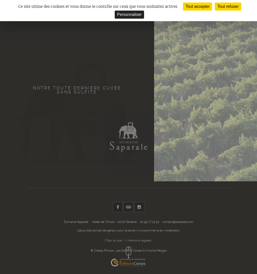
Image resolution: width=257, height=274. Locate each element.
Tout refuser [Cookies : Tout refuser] (227, 6)
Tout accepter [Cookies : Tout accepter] (197, 6)
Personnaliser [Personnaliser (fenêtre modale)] (129, 14)
